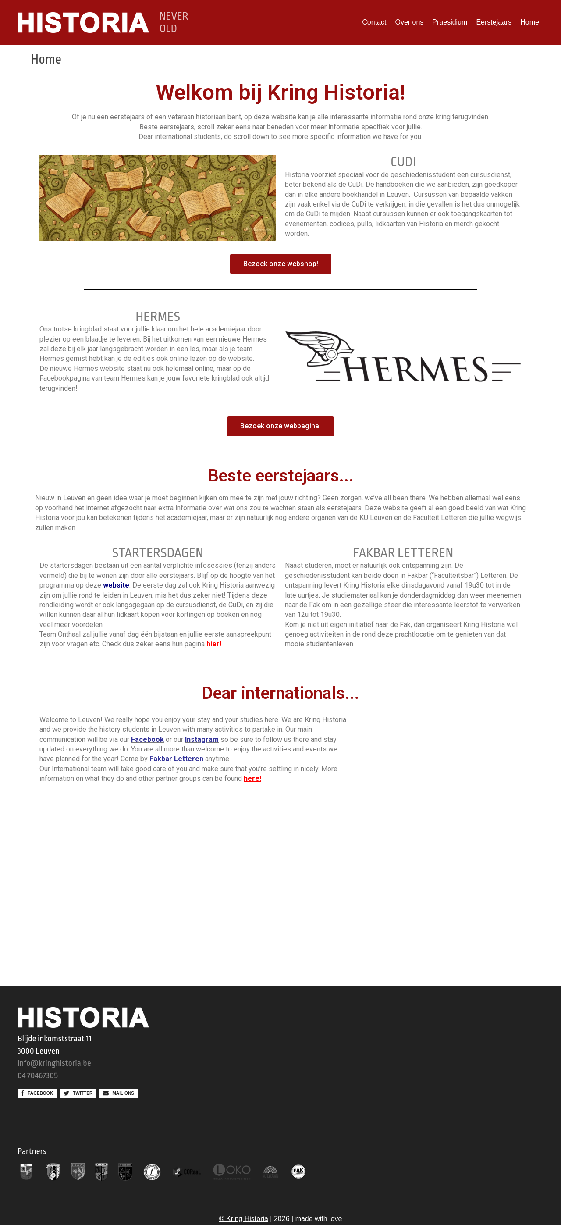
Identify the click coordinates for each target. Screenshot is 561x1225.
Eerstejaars (493, 22)
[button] (280, 264)
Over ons (409, 22)
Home (529, 22)
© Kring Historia (243, 1218)
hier (213, 644)
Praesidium (449, 22)
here (251, 778)
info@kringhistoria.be (54, 1063)
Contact (374, 22)
